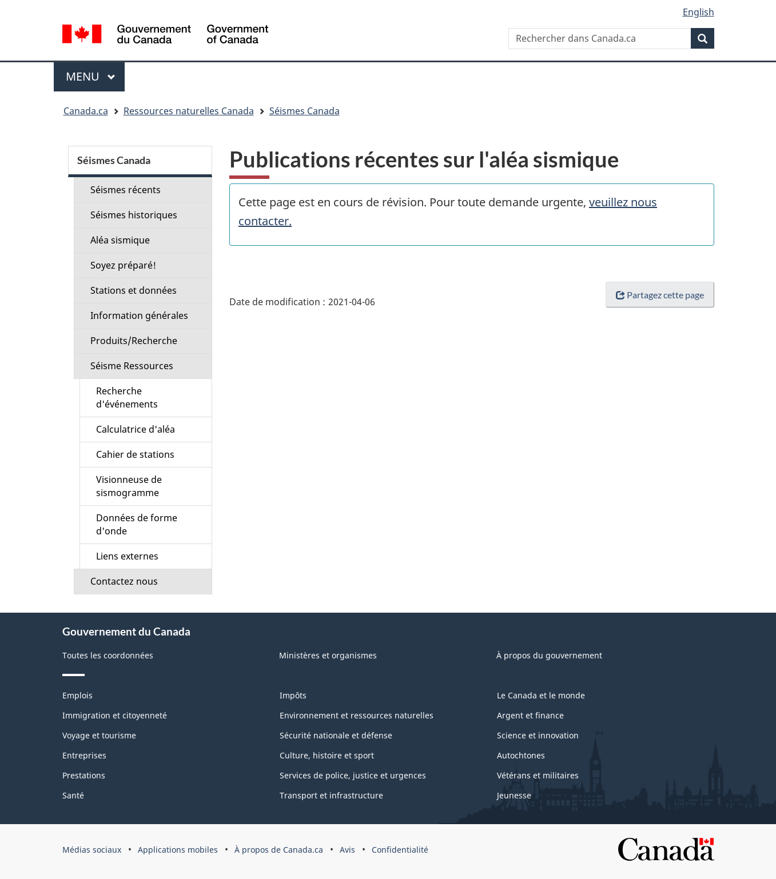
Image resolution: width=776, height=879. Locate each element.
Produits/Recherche (133, 340)
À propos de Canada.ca (278, 849)
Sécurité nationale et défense (336, 735)
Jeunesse (514, 795)
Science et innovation (538, 735)
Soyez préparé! (123, 265)
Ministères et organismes (328, 655)
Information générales (139, 315)
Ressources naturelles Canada (189, 111)
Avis (347, 849)
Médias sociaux (91, 849)
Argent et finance (530, 715)
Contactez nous (124, 581)
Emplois (77, 695)
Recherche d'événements (127, 397)
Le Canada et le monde (541, 695)
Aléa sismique (120, 240)
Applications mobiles (178, 849)
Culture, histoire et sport (327, 755)
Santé (73, 795)
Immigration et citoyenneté (114, 715)
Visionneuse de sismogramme (129, 486)
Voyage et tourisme (99, 735)
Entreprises (84, 755)
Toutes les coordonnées (107, 655)
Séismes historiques (133, 215)
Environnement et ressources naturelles (356, 715)
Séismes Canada (304, 111)
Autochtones (521, 755)
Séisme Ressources (131, 365)
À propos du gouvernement (549, 655)
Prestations (83, 775)
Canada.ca (85, 111)
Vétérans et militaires (538, 775)
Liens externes (127, 556)
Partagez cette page (660, 294)
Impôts (293, 695)
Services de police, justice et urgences (353, 775)
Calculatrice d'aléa (135, 429)
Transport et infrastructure (331, 795)
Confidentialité (400, 849)
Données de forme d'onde (136, 524)
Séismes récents (125, 189)
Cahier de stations (135, 454)
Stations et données (133, 290)
